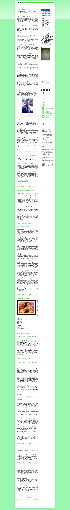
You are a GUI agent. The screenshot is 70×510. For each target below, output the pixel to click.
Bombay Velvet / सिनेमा (22, 401)
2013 (42, 100)
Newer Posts (18, 499)
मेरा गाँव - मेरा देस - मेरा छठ (48, 129)
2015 (42, 102)
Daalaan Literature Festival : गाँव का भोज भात (26, 155)
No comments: (22, 115)
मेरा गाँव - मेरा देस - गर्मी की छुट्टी (45, 144)
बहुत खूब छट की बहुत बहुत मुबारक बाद (45, 80)
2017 (42, 123)
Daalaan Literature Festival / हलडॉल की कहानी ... (27, 190)
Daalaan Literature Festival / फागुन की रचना (26, 298)
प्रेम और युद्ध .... (20, 119)
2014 (42, 101)
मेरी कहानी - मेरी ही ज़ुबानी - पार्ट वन (23, 9)
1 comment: (22, 333)
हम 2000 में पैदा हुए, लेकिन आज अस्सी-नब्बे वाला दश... (47, 82)
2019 (42, 124)
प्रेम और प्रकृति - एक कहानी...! (48, 151)
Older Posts (36, 499)
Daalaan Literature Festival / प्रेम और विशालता (26, 362)
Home (27, 499)
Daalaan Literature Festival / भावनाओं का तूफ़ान (27, 336)
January (44, 103)
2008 (42, 94)
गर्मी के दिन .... (19, 465)
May (43, 104)
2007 (42, 93)
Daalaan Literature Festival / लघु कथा (25, 226)
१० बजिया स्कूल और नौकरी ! (44, 159)
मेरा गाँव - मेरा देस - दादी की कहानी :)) (45, 137)
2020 (42, 125)
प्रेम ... (18, 447)
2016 (42, 122)
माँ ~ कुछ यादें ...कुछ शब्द (47, 163)
